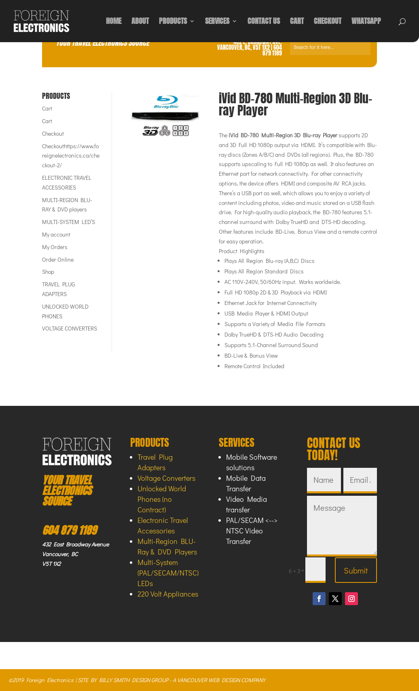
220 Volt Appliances (168, 594)
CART (297, 22)
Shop (48, 271)
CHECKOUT (327, 22)
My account (56, 234)
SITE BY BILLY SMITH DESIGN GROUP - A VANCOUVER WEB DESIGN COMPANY (171, 680)
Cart (47, 108)
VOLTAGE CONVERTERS (69, 328)
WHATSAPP (366, 22)
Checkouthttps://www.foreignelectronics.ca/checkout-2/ (70, 155)
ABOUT (140, 22)
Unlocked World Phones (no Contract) (162, 499)
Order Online (58, 259)
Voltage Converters (166, 478)
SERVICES (217, 22)
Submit (356, 570)
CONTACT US (264, 22)
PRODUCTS (173, 22)
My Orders (55, 247)
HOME (113, 22)
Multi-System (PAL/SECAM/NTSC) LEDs (168, 572)
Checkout (53, 133)
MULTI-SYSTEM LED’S (68, 222)
